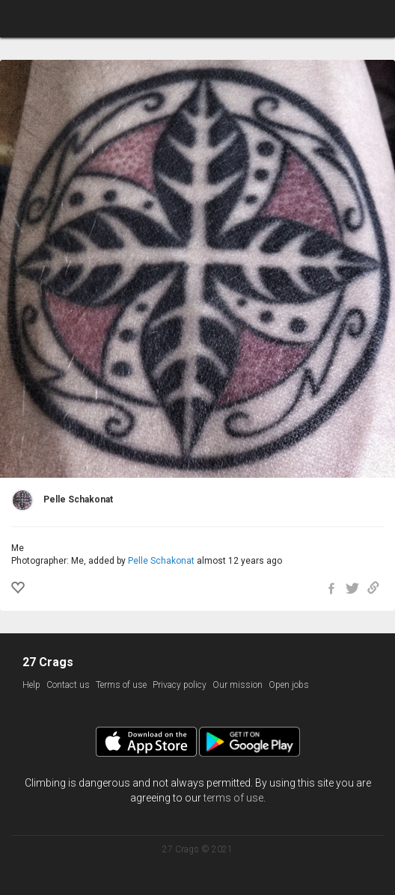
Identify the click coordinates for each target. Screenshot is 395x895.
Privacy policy (179, 685)
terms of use (233, 798)
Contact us (68, 685)
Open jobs (289, 685)
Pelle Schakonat (161, 561)
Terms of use (121, 685)
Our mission (237, 685)
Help (31, 685)
